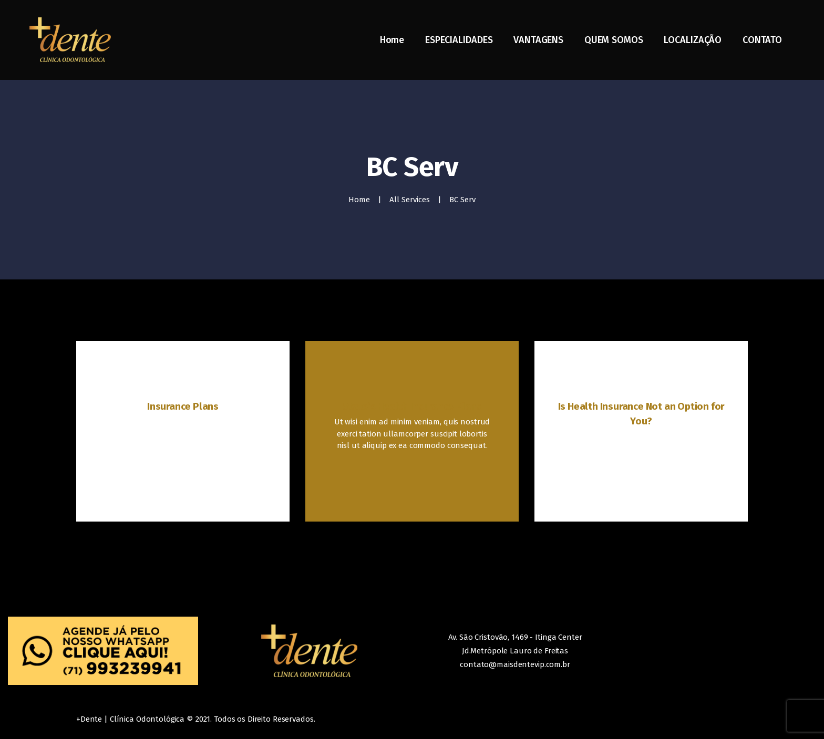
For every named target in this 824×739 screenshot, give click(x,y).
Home (359, 199)
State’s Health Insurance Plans (412, 406)
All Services (409, 199)
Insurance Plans (183, 406)
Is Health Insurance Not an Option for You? (641, 413)
